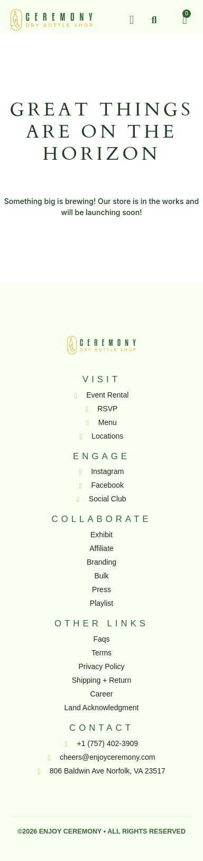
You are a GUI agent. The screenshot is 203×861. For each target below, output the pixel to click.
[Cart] (184, 19)
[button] (131, 20)
